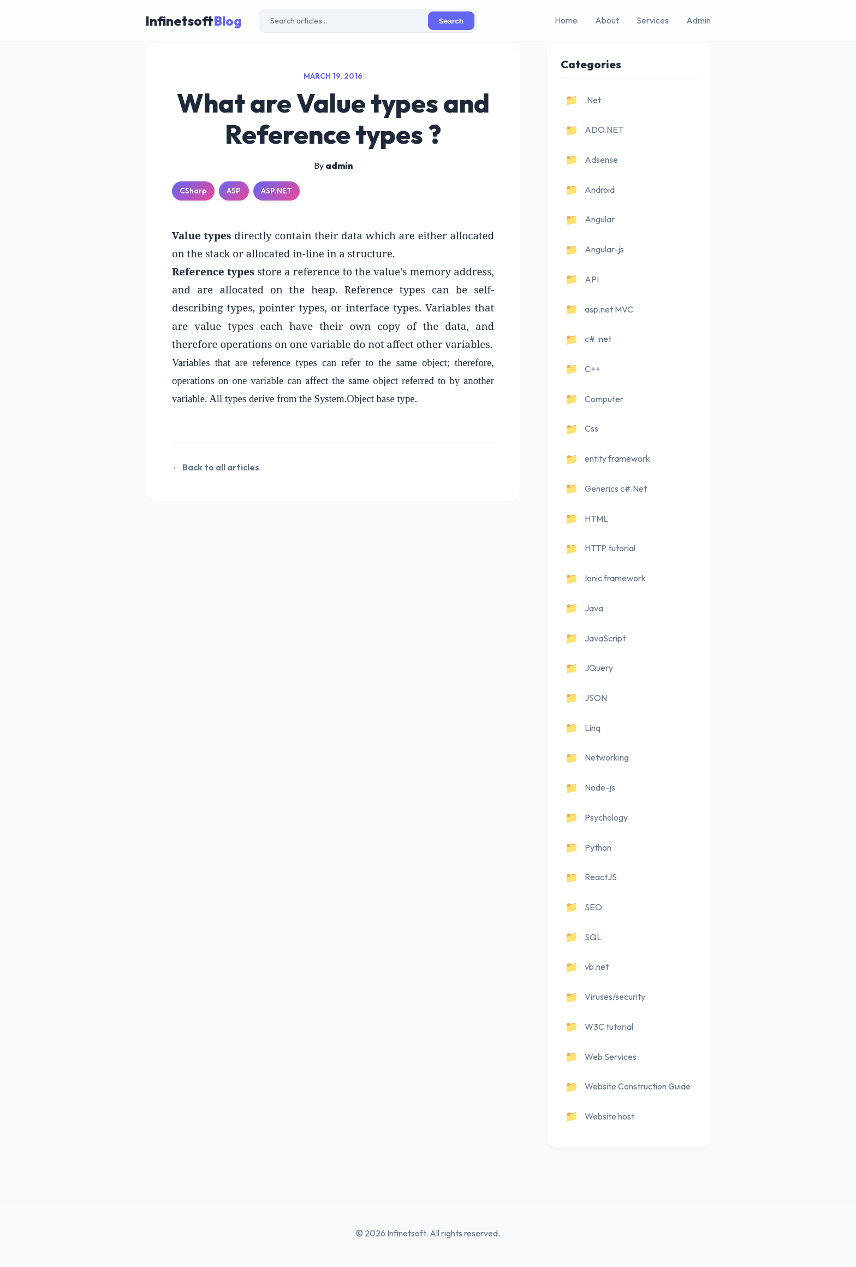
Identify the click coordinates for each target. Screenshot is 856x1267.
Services (653, 20)
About (607, 20)
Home (566, 20)
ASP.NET (276, 191)
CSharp (193, 191)
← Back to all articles (215, 467)
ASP (234, 191)
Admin (698, 20)
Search (451, 21)
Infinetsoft (193, 21)
